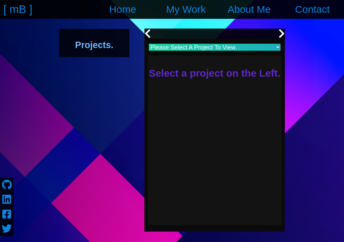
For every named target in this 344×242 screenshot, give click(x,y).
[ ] (18, 9)
